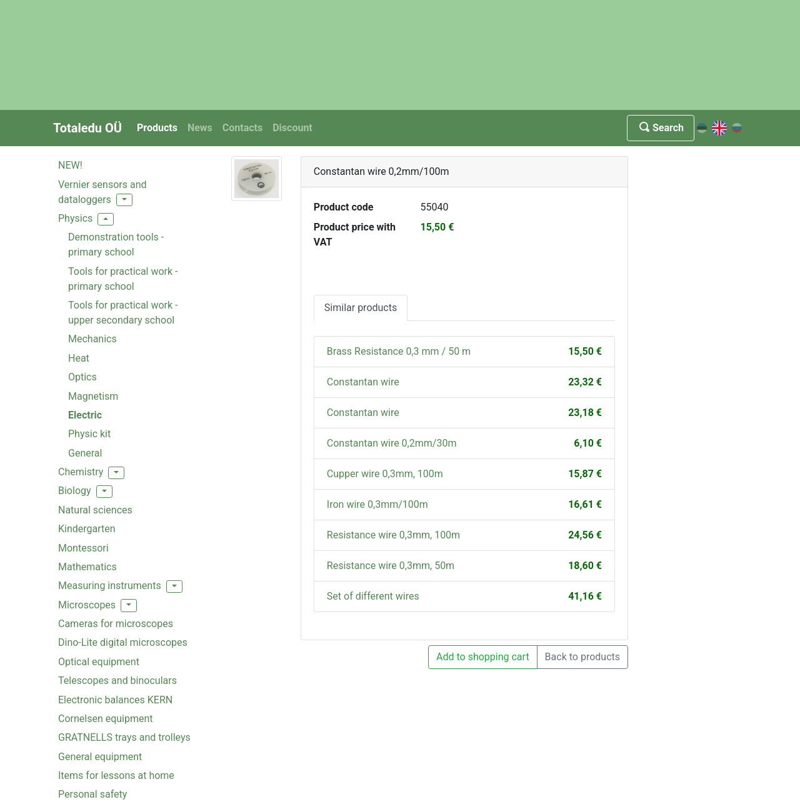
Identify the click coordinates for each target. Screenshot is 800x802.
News (200, 128)
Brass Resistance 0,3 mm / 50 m (399, 351)
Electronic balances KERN (115, 700)
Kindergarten (87, 529)
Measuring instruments (109, 586)
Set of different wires (373, 596)
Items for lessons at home (116, 775)
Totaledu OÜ (87, 128)
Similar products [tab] (360, 308)
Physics (75, 218)
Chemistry (80, 472)
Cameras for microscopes (115, 624)
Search (661, 128)
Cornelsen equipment (105, 719)
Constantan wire (363, 382)
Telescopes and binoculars (117, 680)
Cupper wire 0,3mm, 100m (385, 474)
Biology (74, 491)
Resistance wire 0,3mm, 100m (393, 535)
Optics (82, 377)
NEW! (70, 165)
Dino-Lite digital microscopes (123, 642)
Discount (292, 128)
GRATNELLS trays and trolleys (124, 737)
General (85, 453)
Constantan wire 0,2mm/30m (392, 443)
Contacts (242, 128)
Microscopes (87, 605)
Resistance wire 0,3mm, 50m (390, 566)
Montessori (83, 548)
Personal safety (92, 794)
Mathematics (87, 567)
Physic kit (89, 434)
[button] (124, 200)
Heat (78, 358)
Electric (85, 415)
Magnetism (93, 396)
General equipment (100, 757)
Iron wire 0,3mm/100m (377, 504)
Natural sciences (95, 510)
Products (157, 128)
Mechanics (92, 339)
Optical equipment (98, 662)
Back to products (582, 657)
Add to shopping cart (482, 657)
